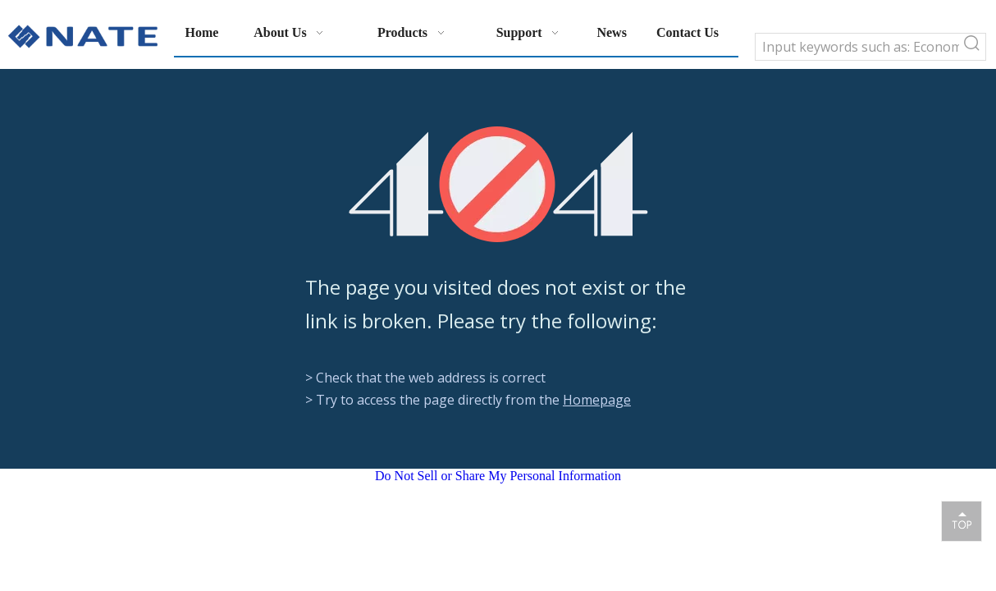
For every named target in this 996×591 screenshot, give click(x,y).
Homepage (597, 400)
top (961, 520)
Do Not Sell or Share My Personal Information (498, 476)
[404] (498, 184)
